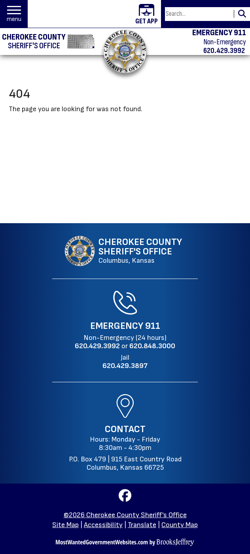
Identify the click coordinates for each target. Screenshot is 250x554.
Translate (142, 525)
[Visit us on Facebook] (125, 498)
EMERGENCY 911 (219, 33)
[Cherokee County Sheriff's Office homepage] (48, 41)
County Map (179, 525)
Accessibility (103, 525)
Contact (125, 429)
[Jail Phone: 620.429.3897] (125, 366)
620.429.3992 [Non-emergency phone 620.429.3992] (224, 50)
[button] (14, 14)
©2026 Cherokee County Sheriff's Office (125, 515)
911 (152, 326)
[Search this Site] (198, 14)
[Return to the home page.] (125, 51)
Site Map (65, 525)
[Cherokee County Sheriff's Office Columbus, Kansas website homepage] (123, 251)
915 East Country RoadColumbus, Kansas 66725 (134, 463)
